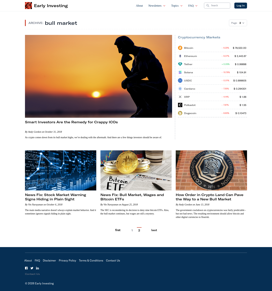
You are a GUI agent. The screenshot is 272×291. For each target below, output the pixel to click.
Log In (241, 5)
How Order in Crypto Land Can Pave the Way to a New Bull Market (209, 197)
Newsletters (157, 5)
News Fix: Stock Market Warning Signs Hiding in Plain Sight (55, 197)
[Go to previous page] (125, 230)
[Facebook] (26, 268)
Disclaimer (49, 260)
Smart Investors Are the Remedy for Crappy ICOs (71, 122)
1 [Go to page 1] (132, 230)
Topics (177, 5)
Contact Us (113, 260)
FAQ (193, 5)
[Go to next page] (146, 230)
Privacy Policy (67, 260)
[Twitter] (32, 268)
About (139, 5)
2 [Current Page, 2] (139, 230)
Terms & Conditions (91, 260)
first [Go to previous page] (117, 230)
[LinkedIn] (37, 268)
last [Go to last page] (154, 230)
